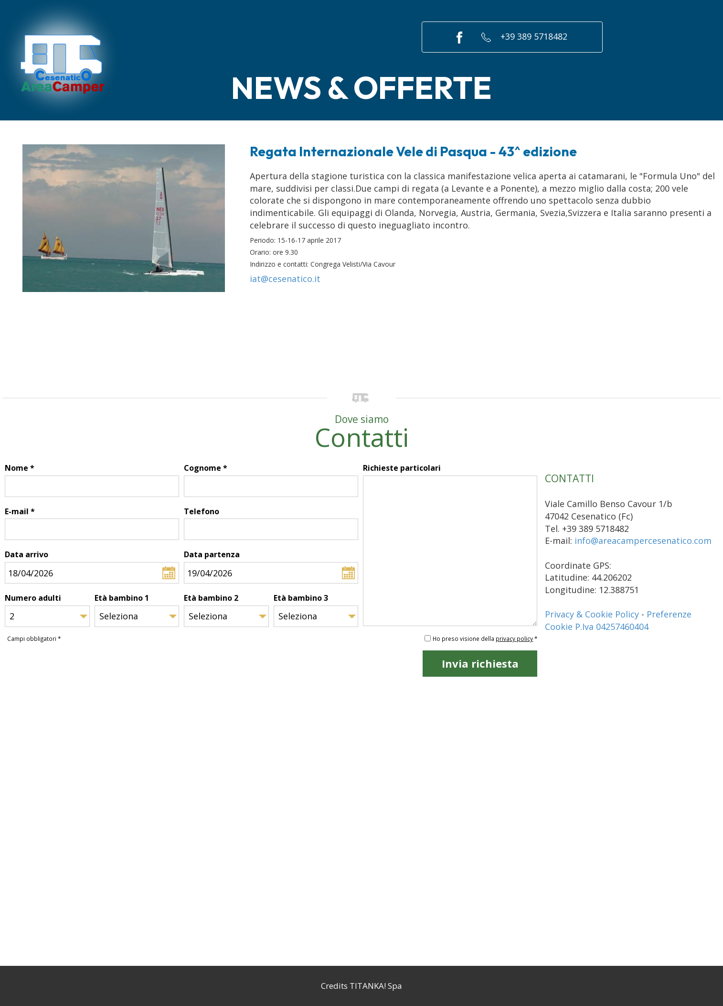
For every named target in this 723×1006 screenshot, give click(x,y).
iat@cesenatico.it (285, 278)
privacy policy (514, 638)
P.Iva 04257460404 (612, 626)
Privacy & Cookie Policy (592, 614)
